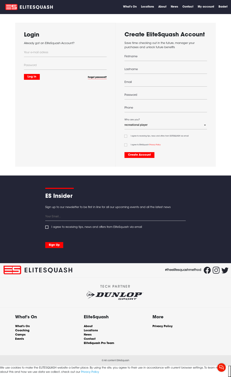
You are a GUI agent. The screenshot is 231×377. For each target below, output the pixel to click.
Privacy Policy (155, 145)
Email (128, 82)
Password (30, 65)
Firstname (131, 56)
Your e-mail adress (36, 52)
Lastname (131, 69)
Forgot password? (97, 77)
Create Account (139, 155)
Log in (31, 76)
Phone (128, 107)
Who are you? (132, 120)
